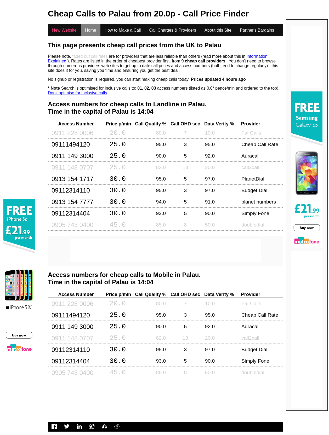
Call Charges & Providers (172, 30)
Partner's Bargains (257, 30)
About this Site (218, 30)
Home (90, 30)
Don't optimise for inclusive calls (77, 93)
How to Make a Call (123, 30)
